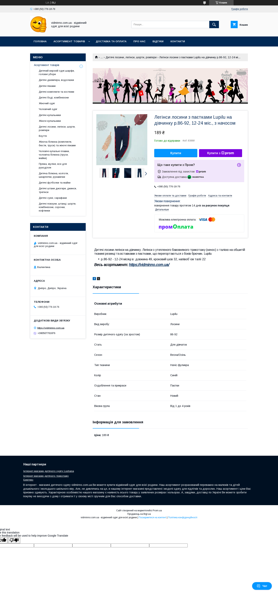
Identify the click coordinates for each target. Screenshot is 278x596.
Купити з (220, 153)
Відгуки (158, 41)
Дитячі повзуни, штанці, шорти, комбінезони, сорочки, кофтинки (57, 207)
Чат (262, 586)
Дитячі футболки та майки (54, 182)
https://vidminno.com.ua (50, 327)
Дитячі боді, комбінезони (54, 97)
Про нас (139, 41)
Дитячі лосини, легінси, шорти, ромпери (131, 57)
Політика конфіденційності (182, 517)
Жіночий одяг (47, 103)
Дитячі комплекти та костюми (56, 91)
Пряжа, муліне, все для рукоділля (53, 165)
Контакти (177, 41)
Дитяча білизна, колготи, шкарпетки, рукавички (54, 175)
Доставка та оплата (111, 41)
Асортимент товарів (69, 41)
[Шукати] (214, 24)
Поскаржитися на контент (152, 517)
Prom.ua (157, 510)
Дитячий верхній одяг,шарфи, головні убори (57, 72)
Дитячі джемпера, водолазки (56, 80)
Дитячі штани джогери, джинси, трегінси (58, 190)
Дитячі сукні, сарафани (53, 197)
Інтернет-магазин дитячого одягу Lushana (48, 471)
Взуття (43, 135)
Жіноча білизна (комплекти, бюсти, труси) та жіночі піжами (57, 143)
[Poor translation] (14, 540)
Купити (175, 153)
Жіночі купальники (50, 120)
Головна (40, 41)
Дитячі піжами (47, 86)
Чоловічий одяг (48, 109)
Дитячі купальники (50, 115)
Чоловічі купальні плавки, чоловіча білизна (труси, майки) (54, 155)
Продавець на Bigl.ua (139, 514)
